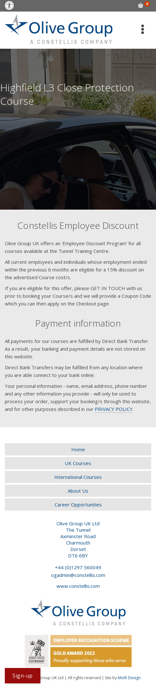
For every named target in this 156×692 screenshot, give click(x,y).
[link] (9, 5)
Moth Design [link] (129, 677)
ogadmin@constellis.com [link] (78, 575)
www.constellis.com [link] (78, 586)
